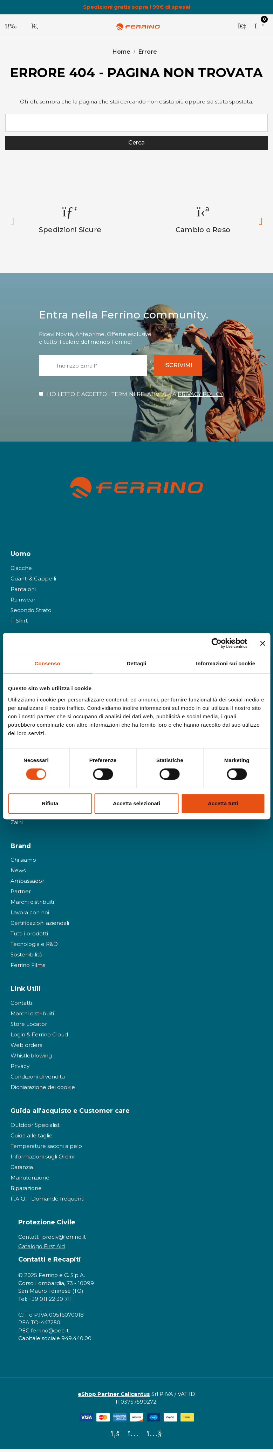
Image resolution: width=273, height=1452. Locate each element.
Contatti (21, 1006)
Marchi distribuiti (32, 905)
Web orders (26, 1048)
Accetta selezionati (136, 803)
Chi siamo (23, 863)
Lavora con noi (30, 915)
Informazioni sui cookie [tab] (225, 663)
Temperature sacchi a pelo (46, 1148)
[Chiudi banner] (262, 643)
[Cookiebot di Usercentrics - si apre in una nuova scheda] (216, 643)
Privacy (20, 1069)
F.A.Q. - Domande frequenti (47, 1201)
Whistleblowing (31, 1058)
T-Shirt (19, 623)
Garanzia (22, 1170)
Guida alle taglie (32, 1138)
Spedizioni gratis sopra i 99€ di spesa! (136, 7)
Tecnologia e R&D (34, 947)
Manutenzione (30, 1180)
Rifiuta (50, 803)
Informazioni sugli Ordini (42, 1159)
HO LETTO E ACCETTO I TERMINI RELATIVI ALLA (135, 397)
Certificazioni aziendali (40, 926)
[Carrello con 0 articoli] (259, 27)
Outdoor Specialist (35, 1127)
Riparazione (26, 1191)
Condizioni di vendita (38, 1079)
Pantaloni (23, 592)
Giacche (21, 570)
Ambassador (27, 884)
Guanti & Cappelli (33, 581)
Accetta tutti (223, 803)
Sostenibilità (26, 957)
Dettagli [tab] (136, 663)
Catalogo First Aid (41, 1249)
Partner (21, 894)
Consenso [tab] (47, 663)
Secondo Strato (31, 613)
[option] (70, 222)
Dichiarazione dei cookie (43, 1090)
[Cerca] (35, 27)
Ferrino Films (28, 968)
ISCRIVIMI (183, 368)
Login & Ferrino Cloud (39, 1037)
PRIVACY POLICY (200, 397)
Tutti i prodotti (29, 936)
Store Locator (29, 1027)
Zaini (17, 825)
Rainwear (23, 602)
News (18, 873)
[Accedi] (241, 27)
